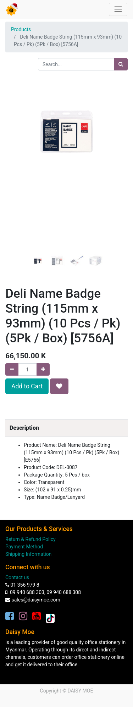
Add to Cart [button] (27, 386)
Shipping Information (28, 554)
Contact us (17, 577)
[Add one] (43, 369)
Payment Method (24, 546)
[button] (14, 141)
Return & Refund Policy (30, 539)
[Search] (121, 64)
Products (21, 29)
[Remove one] (11, 369)
